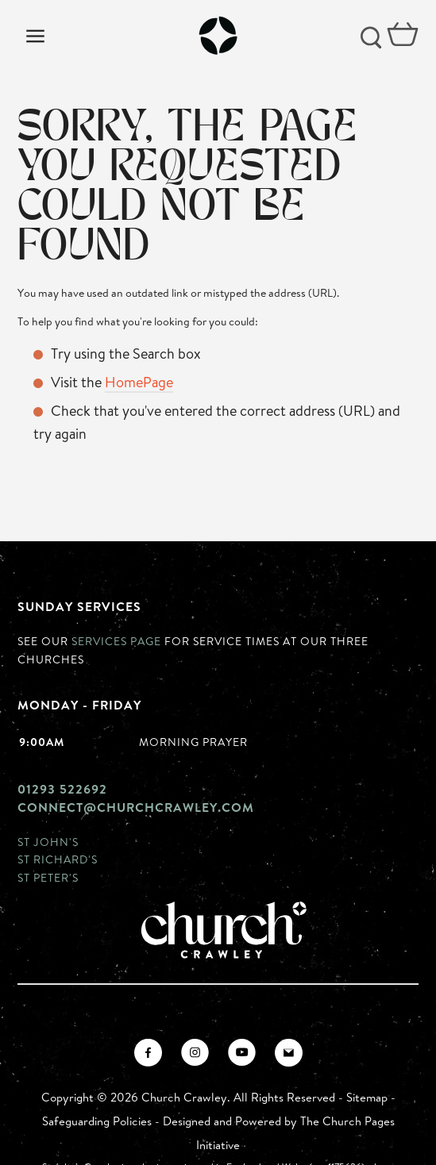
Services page (116, 640)
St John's (48, 841)
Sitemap (367, 1097)
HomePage (139, 381)
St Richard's (57, 859)
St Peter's (48, 877)
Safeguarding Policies (97, 1120)
